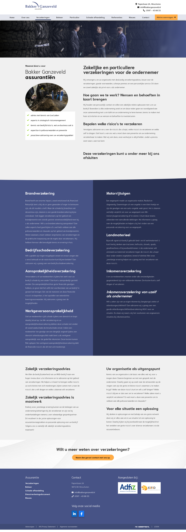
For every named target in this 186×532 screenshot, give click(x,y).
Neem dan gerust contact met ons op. (93, 459)
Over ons (25, 17)
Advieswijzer (29, 528)
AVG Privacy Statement (47, 528)
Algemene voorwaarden (68, 528)
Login (156, 528)
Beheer (59, 17)
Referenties (117, 17)
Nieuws (132, 17)
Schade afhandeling (95, 17)
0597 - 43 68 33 (153, 10)
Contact (145, 17)
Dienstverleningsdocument (37, 496)
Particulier (74, 17)
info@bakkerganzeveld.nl (150, 7)
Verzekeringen (43, 17)
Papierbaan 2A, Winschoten (149, 4)
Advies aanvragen (166, 17)
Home (12, 17)
